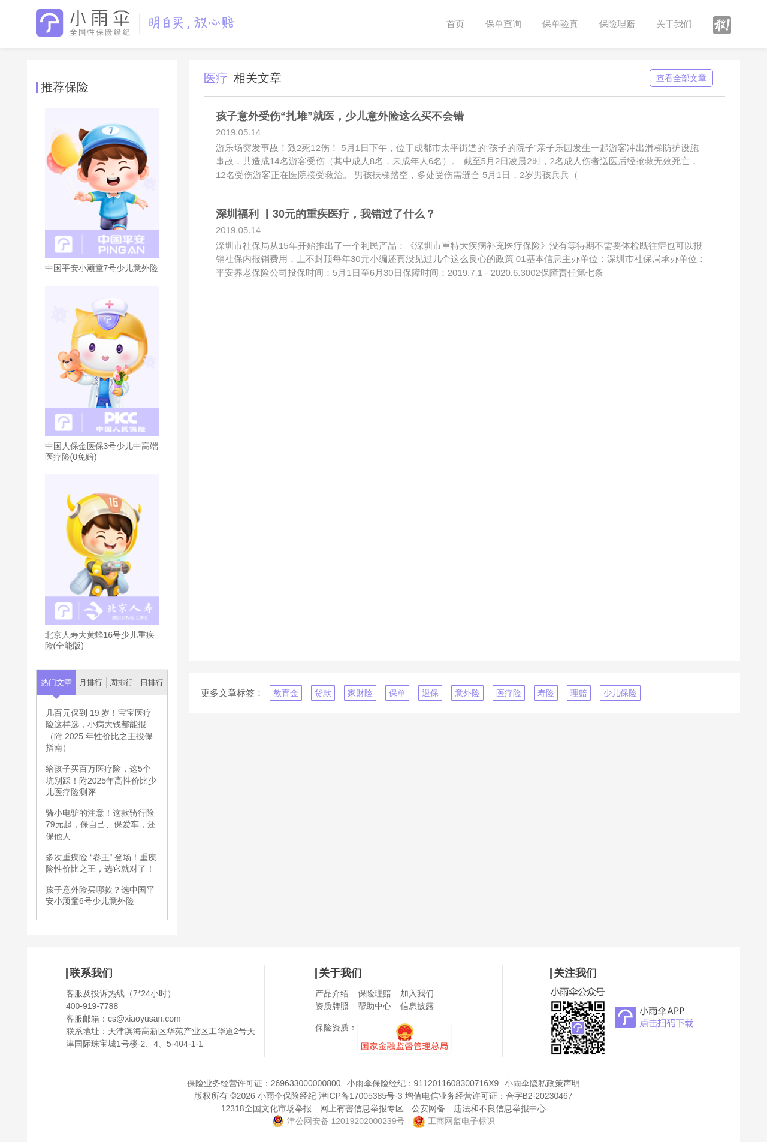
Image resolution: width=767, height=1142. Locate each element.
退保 (430, 693)
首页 (455, 24)
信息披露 (417, 1006)
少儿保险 (620, 693)
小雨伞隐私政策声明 (542, 1083)
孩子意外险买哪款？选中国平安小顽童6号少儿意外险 (100, 895)
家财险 (360, 693)
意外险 (467, 693)
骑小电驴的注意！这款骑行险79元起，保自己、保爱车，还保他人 (101, 824)
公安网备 (428, 1108)
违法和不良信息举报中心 (500, 1108)
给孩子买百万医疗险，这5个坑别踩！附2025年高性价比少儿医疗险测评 (101, 780)
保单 (397, 693)
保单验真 (560, 24)
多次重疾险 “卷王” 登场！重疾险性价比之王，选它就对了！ (101, 863)
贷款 (323, 693)
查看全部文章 (681, 78)
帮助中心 (374, 1006)
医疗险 (508, 693)
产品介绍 (332, 993)
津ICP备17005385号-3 (361, 1096)
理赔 (578, 693)
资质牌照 (332, 1006)
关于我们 (674, 24)
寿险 (545, 693)
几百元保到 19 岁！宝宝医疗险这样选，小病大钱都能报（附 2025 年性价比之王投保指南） (99, 730)
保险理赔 (617, 24)
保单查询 (503, 24)
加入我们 (417, 993)
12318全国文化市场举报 (266, 1108)
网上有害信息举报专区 (362, 1108)
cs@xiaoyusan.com (144, 1018)
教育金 (285, 693)
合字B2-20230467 (539, 1096)
